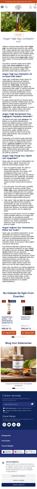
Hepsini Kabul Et (19, 485)
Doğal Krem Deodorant (25, 318)
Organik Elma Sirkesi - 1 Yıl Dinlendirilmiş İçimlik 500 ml (7, 320)
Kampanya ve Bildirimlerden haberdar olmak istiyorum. (17, 411)
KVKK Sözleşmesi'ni (10, 408)
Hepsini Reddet (18, 480)
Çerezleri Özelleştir (18, 476)
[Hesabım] (30, 7)
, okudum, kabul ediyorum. (17, 408)
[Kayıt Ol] (32, 404)
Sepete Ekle (9, 333)
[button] (13, 337)
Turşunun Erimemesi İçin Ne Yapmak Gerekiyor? (18, 385)
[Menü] (2, 7)
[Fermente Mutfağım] (18, 7)
